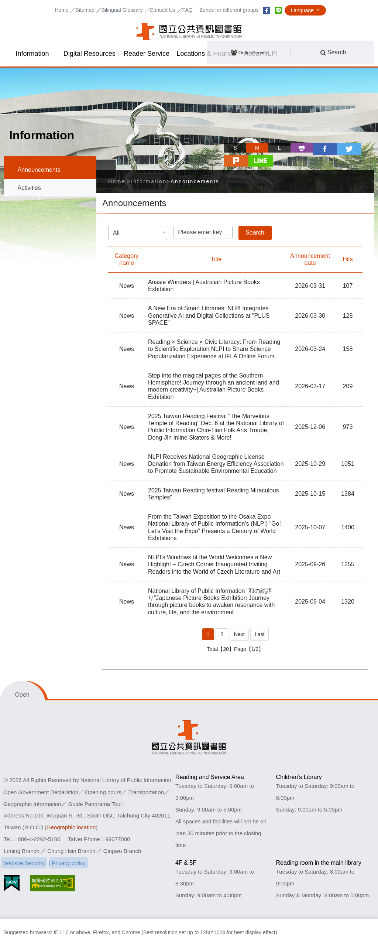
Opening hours (105, 776)
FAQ (187, 10)
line (278, 10)
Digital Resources (89, 53)
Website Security (24, 847)
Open (22, 679)
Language (302, 10)
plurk (341, 148)
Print (275, 148)
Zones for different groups (228, 10)
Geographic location (71, 812)
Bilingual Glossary (122, 10)
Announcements (39, 170)
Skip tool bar (200, 141)
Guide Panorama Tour (97, 788)
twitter (319, 148)
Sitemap (84, 10)
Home (61, 10)
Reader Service (146, 53)
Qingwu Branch (122, 835)
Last (260, 619)
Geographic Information (33, 788)
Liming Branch (21, 835)
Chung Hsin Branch (71, 835)
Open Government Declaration (41, 776)
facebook (266, 10)
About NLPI (261, 53)
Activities (29, 188)
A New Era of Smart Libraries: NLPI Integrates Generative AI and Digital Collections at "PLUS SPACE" (208, 301)
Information (32, 53)
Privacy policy (70, 847)
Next (239, 619)
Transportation (149, 776)
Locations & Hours (203, 53)
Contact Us (162, 10)
